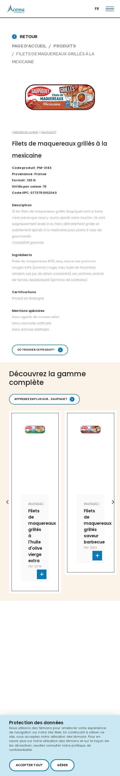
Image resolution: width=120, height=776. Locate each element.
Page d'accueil (29, 46)
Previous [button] (7, 502)
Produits (64, 46)
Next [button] (112, 502)
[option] (35, 502)
